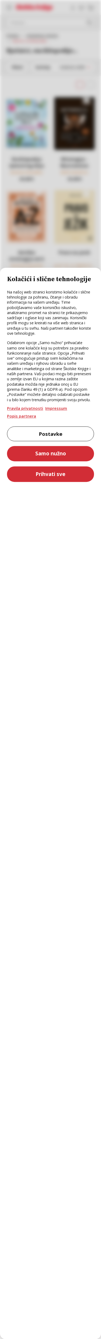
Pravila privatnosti (25, 408)
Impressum (56, 408)
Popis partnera (21, 416)
